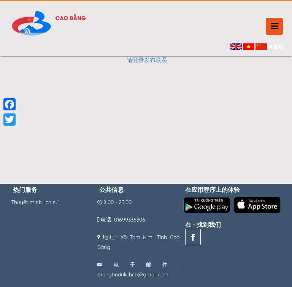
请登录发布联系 (147, 60)
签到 (278, 46)
